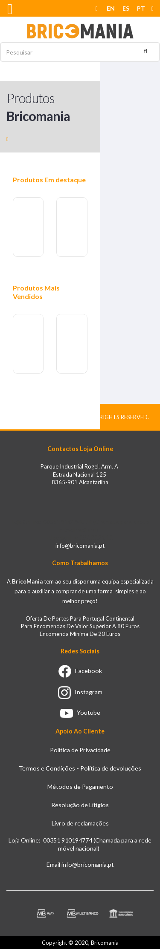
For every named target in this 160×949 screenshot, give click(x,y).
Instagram (80, 692)
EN (111, 8)
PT (141, 8)
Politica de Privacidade (80, 749)
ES (125, 8)
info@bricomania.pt (80, 545)
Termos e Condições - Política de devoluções (80, 768)
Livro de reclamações (80, 823)
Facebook (80, 670)
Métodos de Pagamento (80, 786)
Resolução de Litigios (80, 804)
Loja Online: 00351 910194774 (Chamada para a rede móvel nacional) (80, 844)
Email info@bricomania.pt (80, 864)
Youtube (80, 712)
